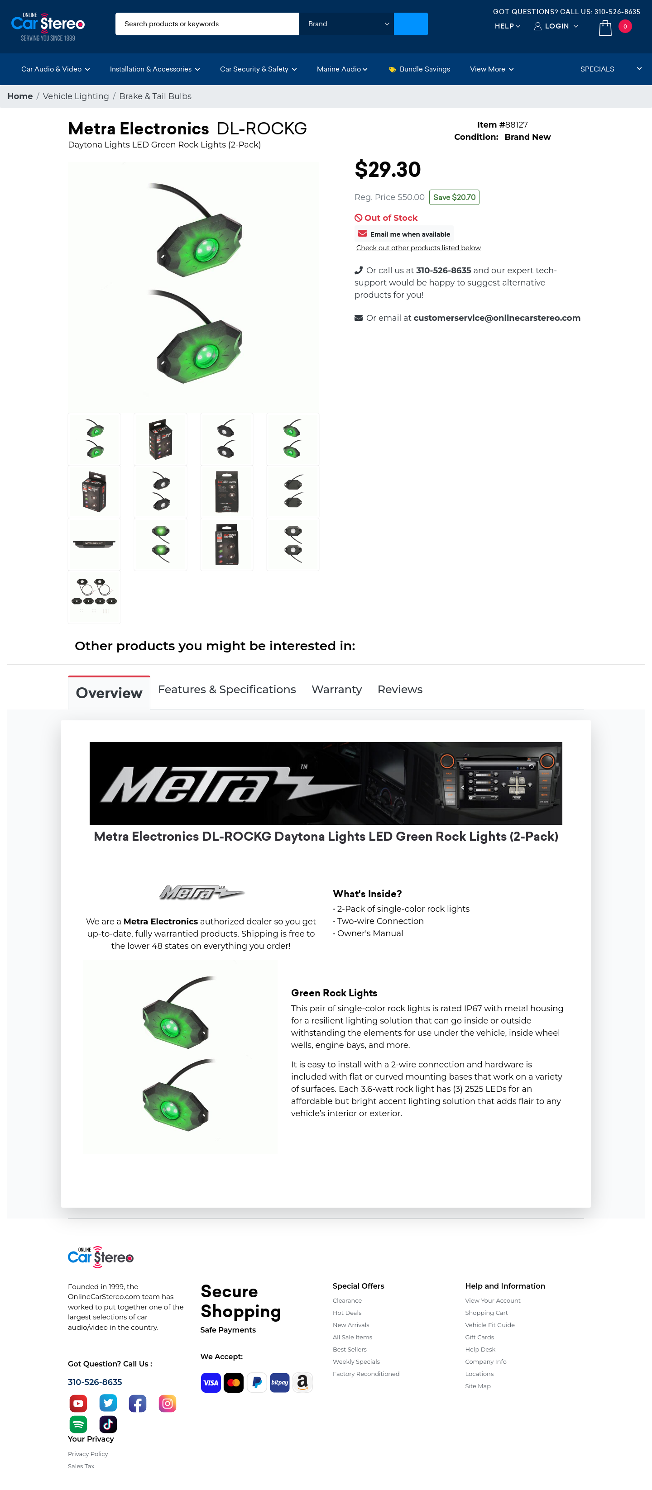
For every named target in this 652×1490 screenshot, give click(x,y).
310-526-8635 (617, 11)
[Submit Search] (411, 24)
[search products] (207, 24)
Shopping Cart (486, 1312)
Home (20, 96)
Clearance (347, 1300)
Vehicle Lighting (76, 96)
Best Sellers (350, 1349)
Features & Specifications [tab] (227, 689)
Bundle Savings (419, 69)
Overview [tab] (109, 693)
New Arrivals (351, 1324)
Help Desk (480, 1349)
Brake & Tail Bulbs (155, 96)
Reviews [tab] (400, 689)
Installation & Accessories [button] (155, 69)
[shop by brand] (346, 24)
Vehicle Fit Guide (490, 1324)
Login (557, 26)
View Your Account (493, 1300)
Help (504, 26)
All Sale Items (352, 1337)
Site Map (478, 1386)
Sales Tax (81, 1466)
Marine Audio (342, 69)
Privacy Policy (88, 1453)
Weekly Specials (356, 1361)
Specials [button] (611, 69)
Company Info (486, 1361)
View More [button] (492, 69)
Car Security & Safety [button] (258, 69)
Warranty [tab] (337, 689)
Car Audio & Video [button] (55, 69)
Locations (479, 1373)
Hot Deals (347, 1312)
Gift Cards (479, 1337)
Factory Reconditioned (366, 1373)
